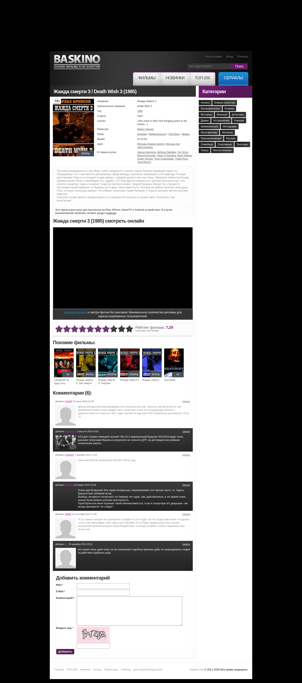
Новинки (85, 669)
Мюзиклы (227, 132)
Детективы (238, 114)
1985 (140, 111)
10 (129, 329)
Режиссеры (111, 669)
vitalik (68, 514)
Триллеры (174, 134)
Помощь (242, 56)
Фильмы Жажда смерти (150, 144)
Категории (214, 91)
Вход (229, 56)
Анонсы (205, 102)
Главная (59, 669)
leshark (69, 484)
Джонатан (70, 431)
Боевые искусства (224, 102)
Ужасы (204, 150)
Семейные (207, 144)
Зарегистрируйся (75, 312)
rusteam (69, 454)
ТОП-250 (71, 669)
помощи (111, 213)
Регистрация (213, 56)
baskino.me (196, 669)
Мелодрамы (230, 126)
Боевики (142, 134)
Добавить (65, 651)
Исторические (221, 120)
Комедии (239, 120)
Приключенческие (211, 138)
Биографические (210, 108)
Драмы (185, 134)
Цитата (186, 401)
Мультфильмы (209, 132)
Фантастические (222, 150)
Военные (222, 114)
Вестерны (206, 114)
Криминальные (157, 134)
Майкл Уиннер (145, 129)
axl (66, 544)
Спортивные (225, 144)
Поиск (239, 66)
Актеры (97, 669)
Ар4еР (68, 401)
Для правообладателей (148, 669)
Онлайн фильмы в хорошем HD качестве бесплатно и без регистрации (77, 62)
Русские (230, 138)
